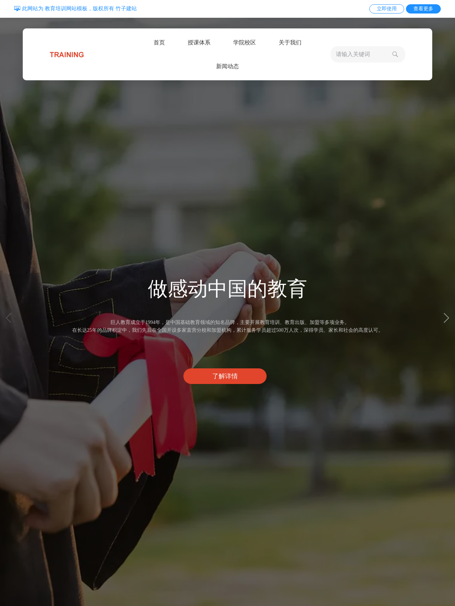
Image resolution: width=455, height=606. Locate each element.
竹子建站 (126, 8)
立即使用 (387, 8)
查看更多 (423, 8)
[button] (446, 318)
